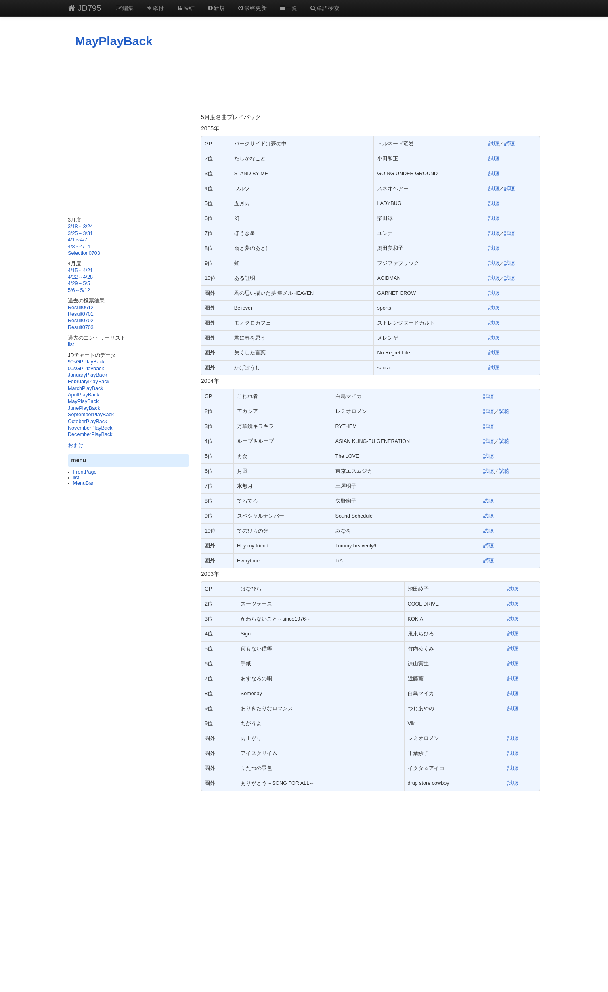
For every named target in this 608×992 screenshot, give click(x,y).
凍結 (185, 8)
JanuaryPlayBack (87, 375)
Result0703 (81, 327)
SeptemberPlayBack (91, 414)
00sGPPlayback (86, 368)
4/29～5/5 (79, 283)
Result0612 (81, 307)
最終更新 (252, 8)
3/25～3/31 (80, 233)
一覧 (288, 8)
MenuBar (83, 483)
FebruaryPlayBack (88, 381)
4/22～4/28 (80, 277)
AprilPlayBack (83, 395)
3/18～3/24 (80, 226)
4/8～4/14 (79, 247)
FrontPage (85, 472)
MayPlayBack (114, 41)
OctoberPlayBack (87, 421)
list (71, 344)
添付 (155, 8)
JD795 (84, 8)
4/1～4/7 (77, 240)
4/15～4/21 (80, 270)
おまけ (76, 445)
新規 (216, 8)
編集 (124, 8)
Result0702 (81, 320)
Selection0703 (84, 253)
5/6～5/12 (79, 290)
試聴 (493, 144)
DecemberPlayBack (90, 434)
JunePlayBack (84, 408)
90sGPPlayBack (86, 362)
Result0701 (81, 314)
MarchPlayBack (85, 388)
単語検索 (324, 8)
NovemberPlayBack (90, 428)
